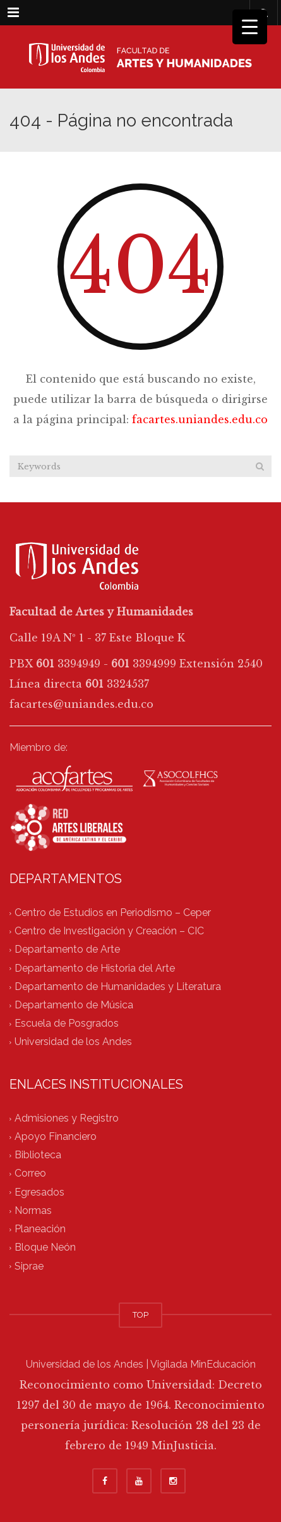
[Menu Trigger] (249, 26)
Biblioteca (38, 1155)
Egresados (39, 1192)
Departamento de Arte (67, 950)
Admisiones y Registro (67, 1118)
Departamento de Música (74, 1005)
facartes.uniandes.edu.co (200, 419)
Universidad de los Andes (73, 1042)
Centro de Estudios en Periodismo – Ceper (113, 912)
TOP (140, 1315)
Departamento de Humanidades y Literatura (118, 987)
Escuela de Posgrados (67, 1024)
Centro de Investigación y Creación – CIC (109, 931)
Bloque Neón (45, 1248)
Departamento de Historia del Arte (95, 968)
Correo (30, 1174)
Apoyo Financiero (56, 1136)
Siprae (29, 1266)
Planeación (40, 1229)
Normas (33, 1210)
